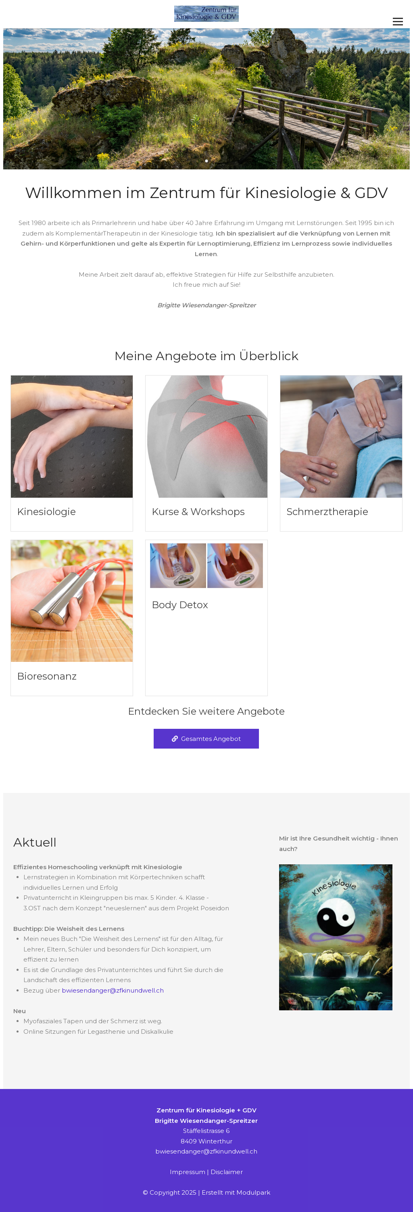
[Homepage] (206, 14)
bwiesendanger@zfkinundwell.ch (113, 990)
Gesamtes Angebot (206, 739)
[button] (206, 161)
